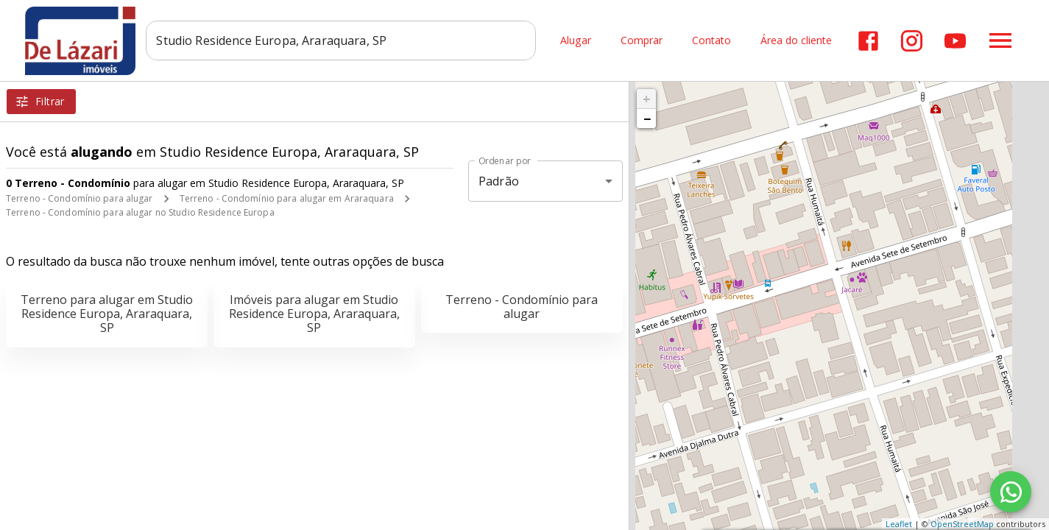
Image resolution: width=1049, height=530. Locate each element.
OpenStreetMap (962, 523)
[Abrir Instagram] (912, 41)
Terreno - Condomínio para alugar (79, 198)
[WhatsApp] (1010, 491)
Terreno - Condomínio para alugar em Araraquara (287, 198)
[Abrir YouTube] (955, 41)
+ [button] (647, 98)
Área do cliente (796, 41)
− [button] (647, 118)
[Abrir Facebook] (868, 41)
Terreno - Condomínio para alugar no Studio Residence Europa (140, 212)
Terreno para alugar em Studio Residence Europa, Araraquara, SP (107, 314)
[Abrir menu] (1000, 40)
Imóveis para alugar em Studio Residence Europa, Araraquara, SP (314, 314)
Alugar (575, 41)
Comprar (642, 41)
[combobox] (345, 40)
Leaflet (899, 523)
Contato (711, 41)
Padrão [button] (498, 181)
